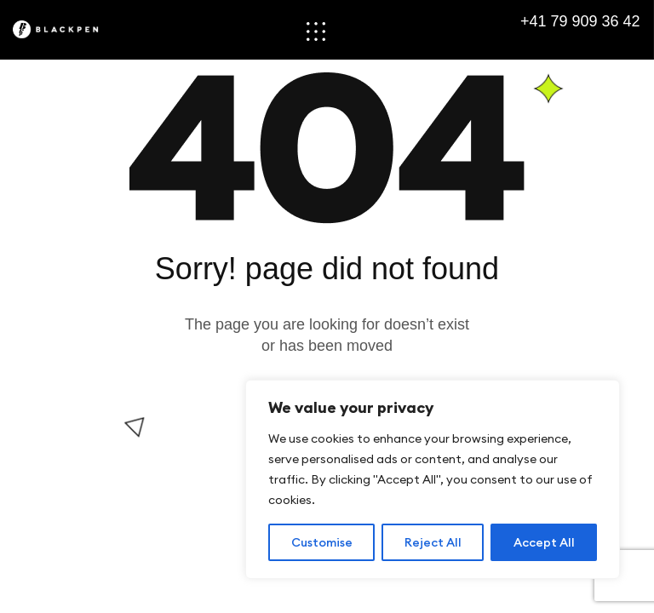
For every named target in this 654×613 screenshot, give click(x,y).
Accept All (544, 542)
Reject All (433, 542)
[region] (432, 479)
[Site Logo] (66, 29)
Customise (322, 542)
